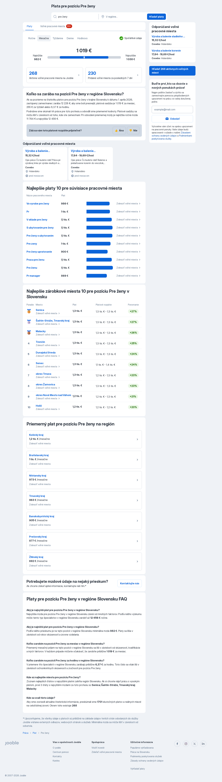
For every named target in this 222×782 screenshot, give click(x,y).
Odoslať (172, 119)
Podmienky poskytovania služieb (146, 756)
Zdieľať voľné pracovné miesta (107, 752)
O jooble (57, 747)
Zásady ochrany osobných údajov (146, 760)
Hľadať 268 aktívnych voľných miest (170, 70)
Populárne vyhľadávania (142, 747)
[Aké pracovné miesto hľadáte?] (74, 16)
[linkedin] (203, 744)
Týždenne (58, 38)
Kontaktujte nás (129, 583)
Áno (119, 130)
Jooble (23, 775)
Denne (70, 38)
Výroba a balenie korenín (82, 151)
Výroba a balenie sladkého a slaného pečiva (38, 151)
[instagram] (186, 744)
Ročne (31, 38)
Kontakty (57, 756)
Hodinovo (82, 38)
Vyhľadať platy (137, 768)
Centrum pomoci (61, 752)
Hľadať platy (156, 16)
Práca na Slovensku (140, 752)
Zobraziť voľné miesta (128, 203)
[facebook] (177, 744)
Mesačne (44, 38)
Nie (133, 130)
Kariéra (56, 760)
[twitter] (194, 744)
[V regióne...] (122, 16)
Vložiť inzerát (98, 747)
